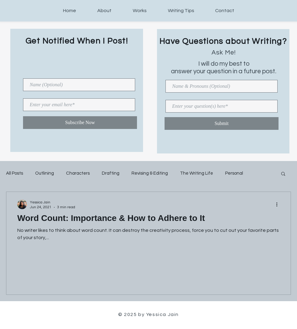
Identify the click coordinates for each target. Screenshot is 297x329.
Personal (234, 173)
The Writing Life (196, 173)
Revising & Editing (150, 173)
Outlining (44, 173)
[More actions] (278, 204)
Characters (78, 173)
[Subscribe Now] (80, 122)
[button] (283, 174)
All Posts (14, 173)
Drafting (110, 173)
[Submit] (222, 123)
